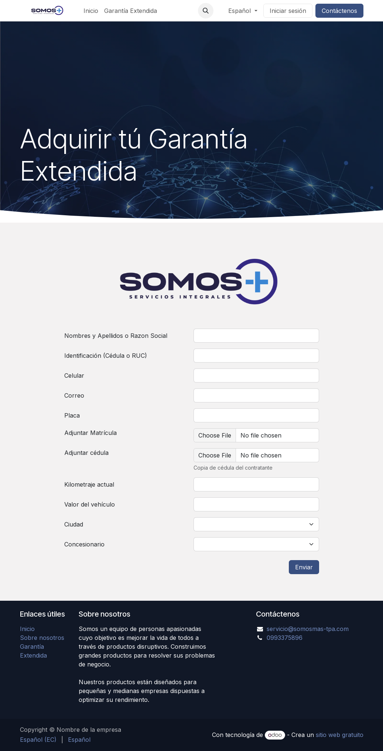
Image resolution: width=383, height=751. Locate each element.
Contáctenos (339, 10)
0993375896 (284, 637)
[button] (205, 10)
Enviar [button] (304, 567)
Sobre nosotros (42, 637)
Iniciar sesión (288, 10)
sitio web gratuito (339, 734)
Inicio (27, 628)
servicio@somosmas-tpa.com (308, 628)
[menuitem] (91, 10)
